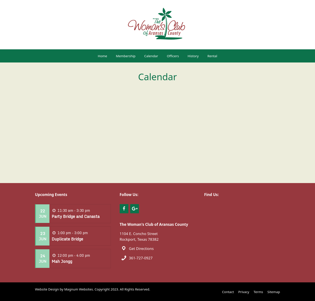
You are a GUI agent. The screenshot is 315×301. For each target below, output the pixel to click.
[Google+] (134, 208)
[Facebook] (124, 208)
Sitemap (273, 292)
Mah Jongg (62, 261)
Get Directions (141, 248)
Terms (258, 292)
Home (102, 56)
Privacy (243, 292)
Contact (228, 292)
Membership (126, 56)
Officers (173, 56)
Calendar (151, 56)
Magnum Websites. (79, 289)
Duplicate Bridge (67, 239)
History (193, 56)
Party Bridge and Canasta (76, 216)
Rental (212, 56)
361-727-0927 (140, 257)
